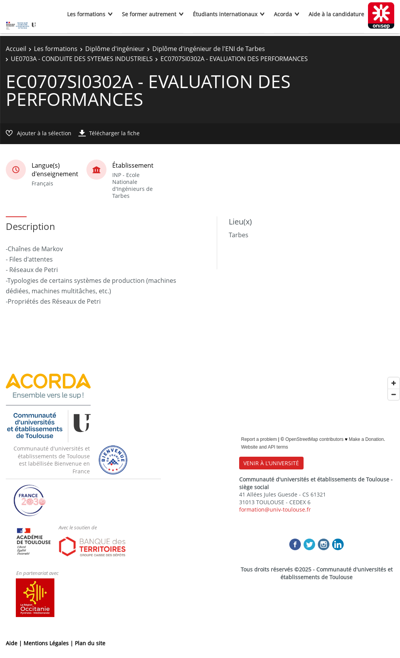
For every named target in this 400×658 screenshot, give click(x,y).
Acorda (283, 14)
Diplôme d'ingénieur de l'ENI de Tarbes (208, 48)
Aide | (15, 643)
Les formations (86, 14)
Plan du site (90, 643)
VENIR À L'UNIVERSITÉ (271, 463)
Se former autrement (149, 14)
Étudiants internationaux (225, 14)
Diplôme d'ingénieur (115, 48)
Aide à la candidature (336, 14)
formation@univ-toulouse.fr (275, 509)
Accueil (16, 48)
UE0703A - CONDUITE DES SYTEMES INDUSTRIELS (82, 58)
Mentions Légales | (49, 643)
